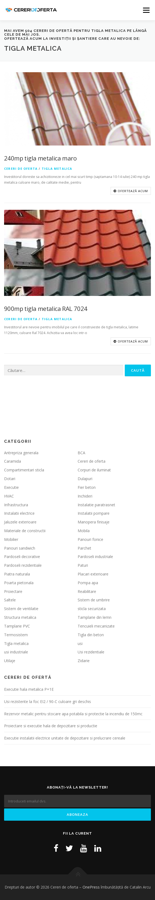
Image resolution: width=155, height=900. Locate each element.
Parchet (84, 548)
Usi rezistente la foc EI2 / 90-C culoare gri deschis (47, 701)
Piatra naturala (17, 574)
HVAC (9, 496)
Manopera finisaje (94, 522)
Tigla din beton (91, 634)
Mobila (84, 530)
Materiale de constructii (24, 530)
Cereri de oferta (21, 168)
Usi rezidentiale (91, 652)
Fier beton (87, 487)
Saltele (10, 600)
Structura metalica (20, 617)
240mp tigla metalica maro (40, 158)
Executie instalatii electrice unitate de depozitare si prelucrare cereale (64, 738)
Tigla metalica (57, 168)
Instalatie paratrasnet (96, 504)
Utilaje (9, 660)
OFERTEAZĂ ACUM (131, 191)
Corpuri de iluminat (94, 470)
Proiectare (13, 591)
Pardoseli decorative (22, 556)
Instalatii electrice (19, 513)
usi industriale (16, 652)
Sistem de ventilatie (21, 608)
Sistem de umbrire (94, 600)
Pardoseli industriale (95, 556)
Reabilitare (87, 591)
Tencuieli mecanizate (96, 626)
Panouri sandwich (19, 548)
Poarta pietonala (19, 582)
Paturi (83, 565)
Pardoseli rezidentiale (23, 565)
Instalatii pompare (94, 513)
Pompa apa (88, 582)
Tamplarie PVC (17, 626)
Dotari (9, 478)
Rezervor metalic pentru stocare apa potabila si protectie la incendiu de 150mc (73, 713)
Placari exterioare (93, 574)
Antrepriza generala (21, 452)
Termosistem (16, 634)
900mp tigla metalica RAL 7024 (45, 308)
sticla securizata (92, 608)
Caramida (12, 461)
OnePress (91, 887)
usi (80, 643)
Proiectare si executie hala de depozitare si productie (50, 726)
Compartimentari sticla (24, 470)
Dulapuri (85, 478)
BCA (81, 452)
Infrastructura (16, 504)
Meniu (146, 10)
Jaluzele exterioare (20, 522)
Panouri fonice (90, 539)
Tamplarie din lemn (94, 617)
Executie (11, 487)
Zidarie (84, 660)
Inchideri (85, 496)
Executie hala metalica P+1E (29, 689)
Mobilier (11, 539)
